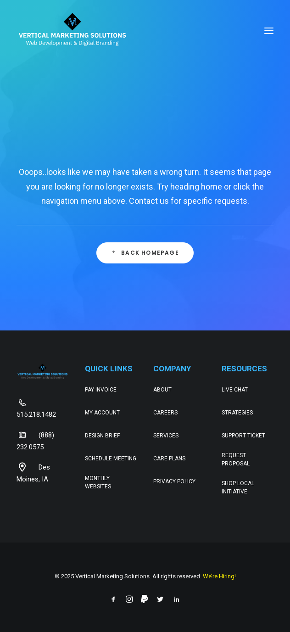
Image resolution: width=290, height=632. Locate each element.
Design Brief (102, 435)
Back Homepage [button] (145, 253)
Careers (165, 412)
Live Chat (235, 389)
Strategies (237, 412)
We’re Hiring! (219, 576)
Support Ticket (243, 435)
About (162, 389)
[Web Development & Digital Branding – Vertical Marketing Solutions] (72, 30)
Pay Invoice (101, 389)
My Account (102, 412)
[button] (269, 31)
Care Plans (169, 458)
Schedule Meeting (110, 458)
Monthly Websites (98, 482)
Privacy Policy (174, 481)
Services (165, 435)
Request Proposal (236, 459)
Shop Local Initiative (238, 487)
